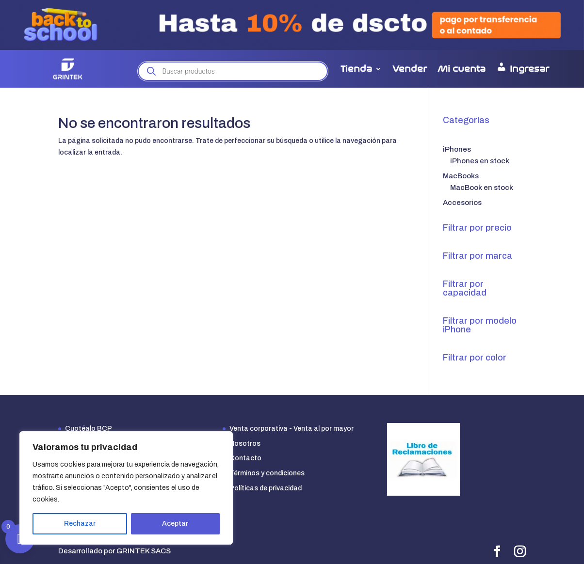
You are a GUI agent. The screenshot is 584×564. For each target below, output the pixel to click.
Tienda (356, 68)
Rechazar (80, 523)
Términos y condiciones (267, 473)
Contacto (245, 458)
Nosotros (244, 443)
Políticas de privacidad (265, 488)
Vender (409, 68)
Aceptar (175, 523)
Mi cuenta (462, 68)
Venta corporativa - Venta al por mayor (291, 428)
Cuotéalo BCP (88, 428)
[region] (126, 488)
